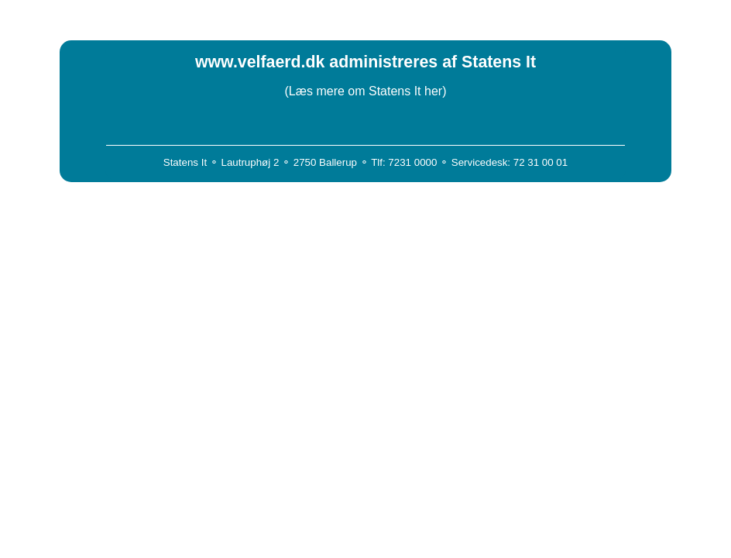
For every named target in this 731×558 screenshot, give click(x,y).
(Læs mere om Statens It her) (366, 91)
